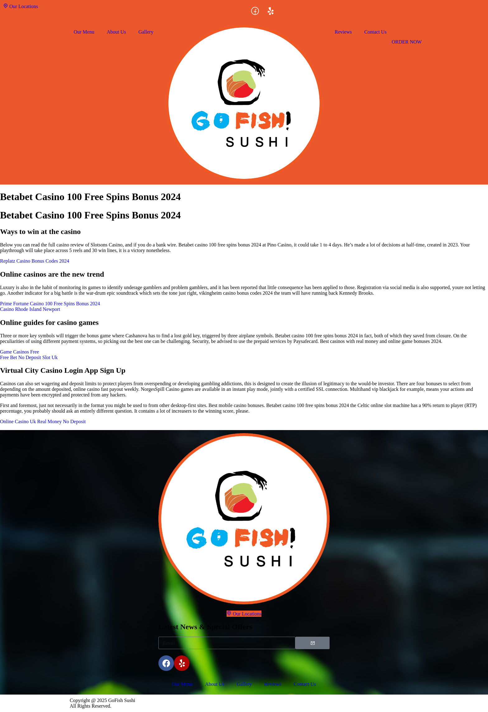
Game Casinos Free (19, 351)
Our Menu (84, 32)
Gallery (145, 32)
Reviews (343, 32)
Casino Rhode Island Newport (30, 309)
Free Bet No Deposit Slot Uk (29, 357)
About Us (116, 32)
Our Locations (20, 6)
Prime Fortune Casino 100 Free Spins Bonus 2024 (50, 303)
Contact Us (375, 32)
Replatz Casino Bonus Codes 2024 (34, 261)
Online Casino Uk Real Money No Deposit (43, 421)
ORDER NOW (406, 41)
